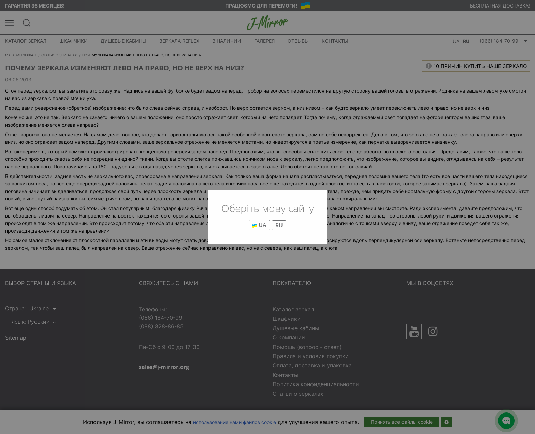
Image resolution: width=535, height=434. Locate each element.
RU (279, 225)
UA (259, 225)
